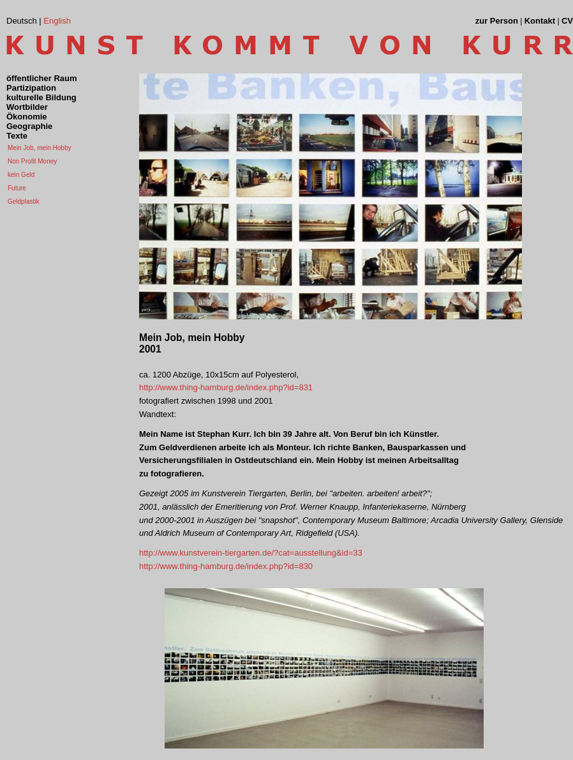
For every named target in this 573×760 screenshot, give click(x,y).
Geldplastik (23, 201)
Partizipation (31, 88)
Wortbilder (27, 107)
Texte (16, 136)
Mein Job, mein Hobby (39, 147)
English (57, 21)
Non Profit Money (32, 161)
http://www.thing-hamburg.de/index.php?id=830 (226, 566)
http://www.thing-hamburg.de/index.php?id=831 (226, 387)
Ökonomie (26, 116)
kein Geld (21, 174)
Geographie (29, 126)
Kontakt (540, 21)
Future (17, 188)
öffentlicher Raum (41, 78)
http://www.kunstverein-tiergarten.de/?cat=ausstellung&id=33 (250, 553)
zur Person (496, 21)
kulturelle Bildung (41, 97)
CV (567, 21)
